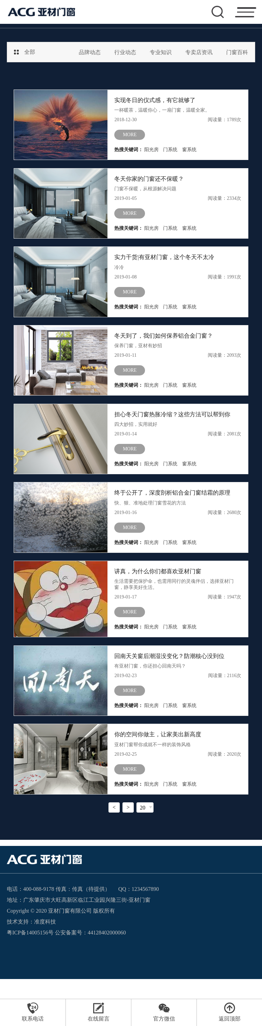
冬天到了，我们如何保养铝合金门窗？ (166, 352)
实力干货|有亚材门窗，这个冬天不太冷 (167, 268)
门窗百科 (237, 52)
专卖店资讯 (199, 52)
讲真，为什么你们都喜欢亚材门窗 (160, 603)
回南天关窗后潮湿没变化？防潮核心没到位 (172, 693)
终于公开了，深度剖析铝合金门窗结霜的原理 (175, 519)
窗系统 (189, 152)
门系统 (170, 152)
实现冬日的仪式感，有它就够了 (157, 100)
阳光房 (151, 152)
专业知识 (161, 52)
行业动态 (125, 52)
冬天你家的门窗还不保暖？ (151, 184)
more (129, 137)
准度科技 (45, 969)
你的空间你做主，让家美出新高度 (160, 776)
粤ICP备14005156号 (30, 979)
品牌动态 (90, 52)
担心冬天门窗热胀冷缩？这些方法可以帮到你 (175, 435)
